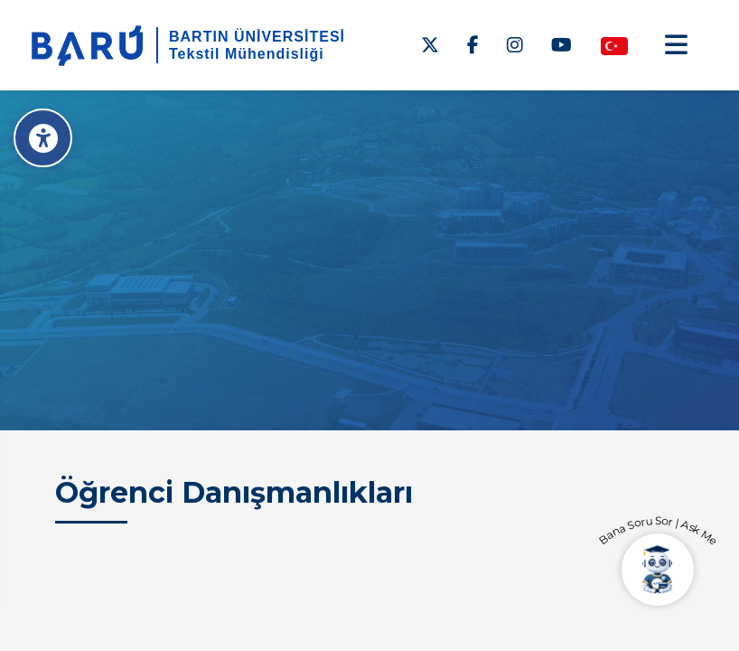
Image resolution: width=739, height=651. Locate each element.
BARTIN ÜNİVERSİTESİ (257, 36)
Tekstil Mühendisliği (246, 53)
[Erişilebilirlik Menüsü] (43, 137)
